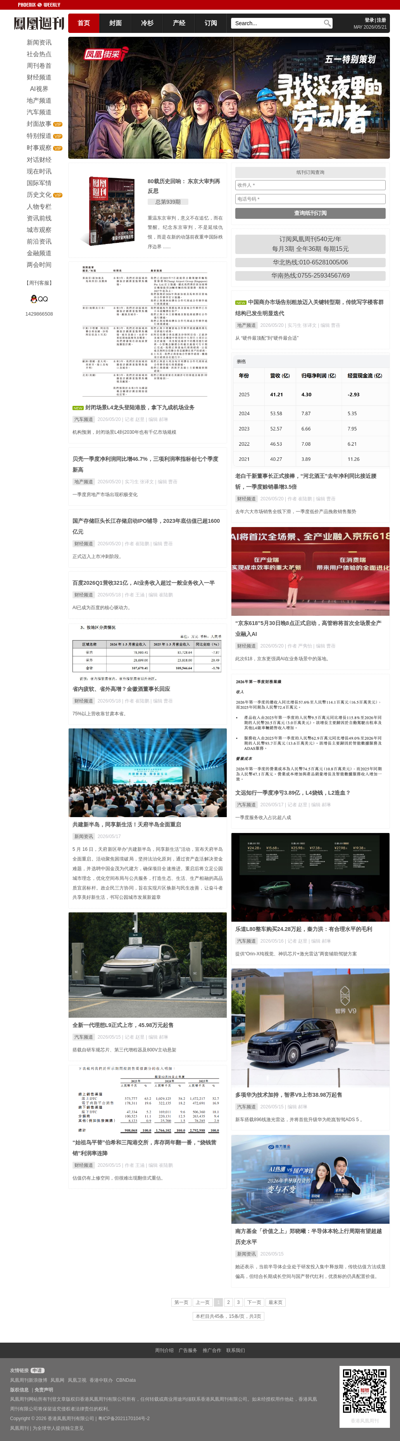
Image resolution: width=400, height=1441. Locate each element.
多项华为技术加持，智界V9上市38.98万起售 (288, 1095)
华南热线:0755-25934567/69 (310, 275)
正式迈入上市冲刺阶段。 (98, 556)
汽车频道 (83, 419)
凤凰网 (57, 1380)
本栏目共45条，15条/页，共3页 (228, 1316)
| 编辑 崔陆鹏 (159, 595)
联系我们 (235, 1350)
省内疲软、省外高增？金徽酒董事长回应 (121, 689)
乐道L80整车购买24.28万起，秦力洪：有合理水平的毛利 (303, 929)
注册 (381, 20)
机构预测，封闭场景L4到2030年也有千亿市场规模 (124, 432)
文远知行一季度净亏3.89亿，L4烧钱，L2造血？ (293, 793)
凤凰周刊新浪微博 (28, 1380)
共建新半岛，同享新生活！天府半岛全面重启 (126, 824)
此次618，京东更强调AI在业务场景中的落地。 (283, 658)
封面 (115, 23)
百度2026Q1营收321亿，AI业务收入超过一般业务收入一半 (143, 583)
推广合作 (212, 1350)
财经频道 (246, 499)
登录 (369, 20)
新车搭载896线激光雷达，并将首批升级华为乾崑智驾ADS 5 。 (300, 1119)
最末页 (276, 1302)
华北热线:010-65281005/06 (310, 262)
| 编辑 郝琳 (157, 419)
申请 (36, 1370)
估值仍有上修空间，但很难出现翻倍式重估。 (119, 1178)
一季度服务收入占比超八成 (263, 817)
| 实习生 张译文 (301, 325)
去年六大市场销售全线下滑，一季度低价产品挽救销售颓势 (295, 511)
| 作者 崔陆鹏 (299, 499)
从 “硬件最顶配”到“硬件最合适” (266, 338)
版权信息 (19, 1390)
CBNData (126, 1380)
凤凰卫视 (77, 1380)
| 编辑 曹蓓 (329, 325)
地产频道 (246, 325)
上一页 (203, 1302)
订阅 (211, 23)
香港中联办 (101, 1380)
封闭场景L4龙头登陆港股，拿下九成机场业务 (140, 407)
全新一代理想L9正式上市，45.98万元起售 (123, 1025)
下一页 (254, 1302)
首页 (84, 23)
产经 (179, 23)
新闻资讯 (83, 836)
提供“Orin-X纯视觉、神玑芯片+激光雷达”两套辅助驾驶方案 (296, 954)
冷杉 (147, 23)
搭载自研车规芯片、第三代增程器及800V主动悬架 (124, 1050)
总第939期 (168, 202)
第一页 (181, 1302)
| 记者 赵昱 (134, 419)
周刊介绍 (164, 1350)
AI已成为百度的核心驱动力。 (102, 607)
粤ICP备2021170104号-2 (124, 1418)
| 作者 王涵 (134, 595)
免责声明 (43, 1390)
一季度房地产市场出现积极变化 (105, 494)
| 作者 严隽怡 (299, 646)
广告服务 (188, 1350)
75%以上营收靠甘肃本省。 (100, 713)
